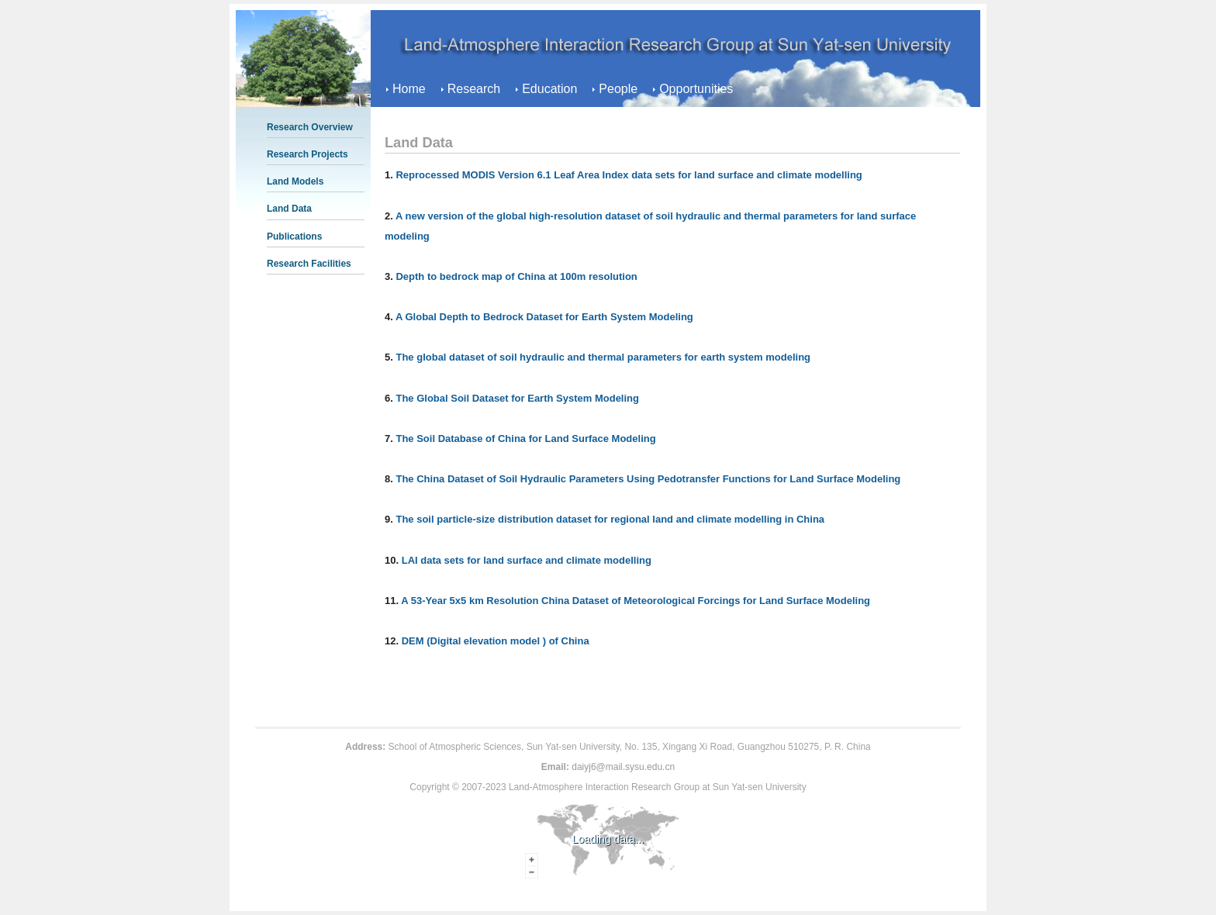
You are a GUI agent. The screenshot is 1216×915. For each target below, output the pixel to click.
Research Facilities (309, 263)
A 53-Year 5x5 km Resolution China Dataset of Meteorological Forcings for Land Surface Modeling (635, 600)
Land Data (289, 208)
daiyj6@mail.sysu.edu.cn (623, 766)
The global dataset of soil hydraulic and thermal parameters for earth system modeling (603, 357)
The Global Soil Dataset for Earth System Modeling (517, 398)
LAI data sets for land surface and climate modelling (526, 560)
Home (409, 88)
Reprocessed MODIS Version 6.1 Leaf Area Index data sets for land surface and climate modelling (629, 175)
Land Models (295, 181)
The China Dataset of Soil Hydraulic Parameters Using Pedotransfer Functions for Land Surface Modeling (648, 479)
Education (549, 88)
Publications (294, 236)
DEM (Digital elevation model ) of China (495, 641)
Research (473, 88)
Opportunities (696, 88)
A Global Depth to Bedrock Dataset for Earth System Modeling (544, 317)
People (618, 88)
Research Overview (310, 127)
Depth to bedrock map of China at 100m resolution (516, 276)
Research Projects (307, 154)
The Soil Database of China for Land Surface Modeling (525, 438)
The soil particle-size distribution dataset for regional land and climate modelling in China (610, 519)
